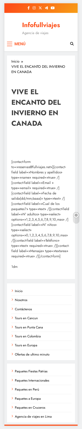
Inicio (19, 291)
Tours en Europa (26, 345)
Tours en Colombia (28, 336)
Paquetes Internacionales (32, 380)
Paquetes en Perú (27, 389)
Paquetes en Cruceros (30, 407)
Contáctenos (23, 309)
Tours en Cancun (26, 318)
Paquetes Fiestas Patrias (31, 371)
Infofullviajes (41, 25)
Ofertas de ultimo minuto (32, 354)
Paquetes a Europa (28, 398)
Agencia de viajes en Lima (33, 416)
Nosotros (21, 300)
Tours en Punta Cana (29, 327)
